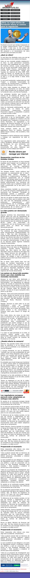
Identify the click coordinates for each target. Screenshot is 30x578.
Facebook (6, 569)
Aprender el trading (15, 16)
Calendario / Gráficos (15, 19)
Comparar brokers (15, 9)
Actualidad (12, 569)
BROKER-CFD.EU (10, 8)
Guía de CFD (5, 9)
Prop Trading (5, 16)
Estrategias (5, 19)
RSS (2, 569)
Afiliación (17, 569)
